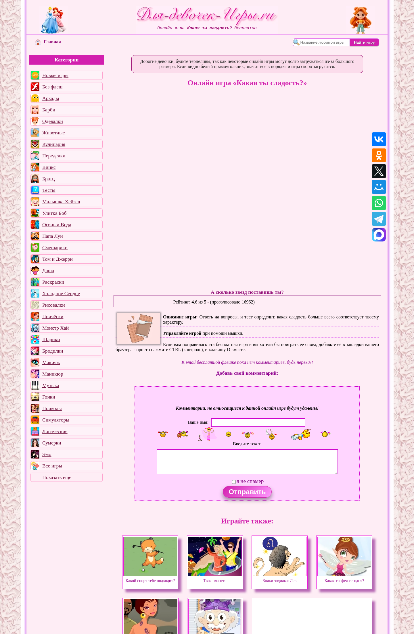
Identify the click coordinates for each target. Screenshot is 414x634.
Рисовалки (53, 305)
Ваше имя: (198, 422)
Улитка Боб (54, 213)
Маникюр (52, 374)
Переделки (53, 155)
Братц (48, 178)
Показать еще (56, 477)
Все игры (52, 466)
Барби (48, 110)
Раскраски (53, 282)
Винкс (48, 167)
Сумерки (51, 443)
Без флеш (52, 87)
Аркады (50, 98)
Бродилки (52, 351)
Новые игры (55, 75)
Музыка (50, 385)
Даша (48, 270)
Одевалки (52, 121)
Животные (53, 133)
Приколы (52, 408)
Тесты (48, 190)
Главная (48, 41)
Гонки (48, 397)
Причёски (52, 316)
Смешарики (55, 247)
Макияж (51, 362)
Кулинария (53, 144)
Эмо (46, 454)
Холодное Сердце (61, 293)
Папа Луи (52, 236)
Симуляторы (55, 420)
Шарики (51, 339)
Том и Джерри (57, 259)
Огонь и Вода (56, 224)
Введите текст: (247, 443)
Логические (55, 431)
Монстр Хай (55, 328)
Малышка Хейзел (61, 201)
